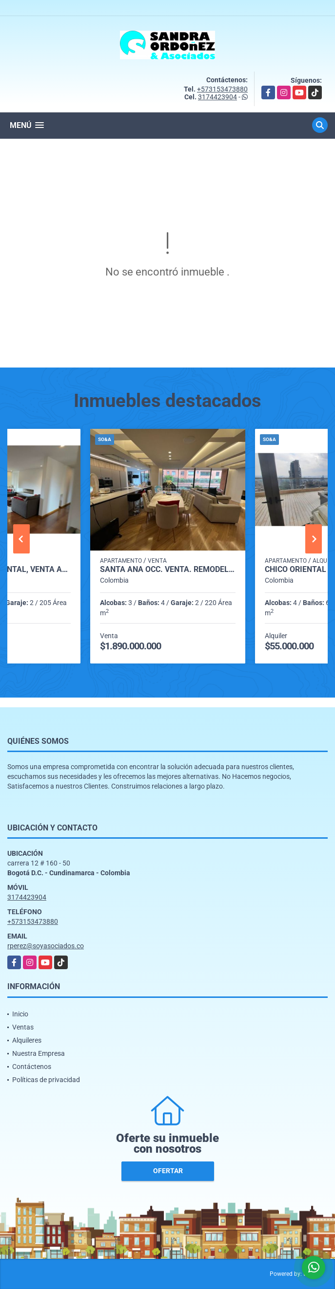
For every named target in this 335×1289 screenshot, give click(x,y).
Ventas (23, 1027)
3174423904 (217, 97)
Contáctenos (31, 1066)
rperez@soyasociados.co (45, 946)
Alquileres (26, 1040)
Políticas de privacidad (46, 1080)
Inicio (20, 1014)
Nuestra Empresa (38, 1053)
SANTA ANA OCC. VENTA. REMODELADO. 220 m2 (168, 569)
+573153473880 (222, 89)
